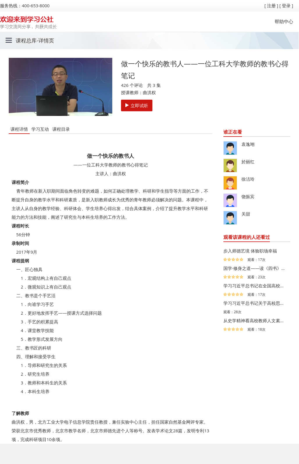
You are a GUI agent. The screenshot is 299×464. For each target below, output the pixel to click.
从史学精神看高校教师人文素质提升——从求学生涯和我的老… (255, 320)
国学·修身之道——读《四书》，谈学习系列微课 (255, 268)
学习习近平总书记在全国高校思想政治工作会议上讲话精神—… (255, 286)
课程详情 (19, 129)
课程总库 (26, 40)
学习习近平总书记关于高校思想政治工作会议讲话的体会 (255, 303)
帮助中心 (284, 21)
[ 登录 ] (286, 5)
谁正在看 (232, 132)
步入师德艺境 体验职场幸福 (250, 251)
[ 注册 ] (271, 5)
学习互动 (40, 129)
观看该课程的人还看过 (246, 237)
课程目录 (61, 129)
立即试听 (136, 105)
